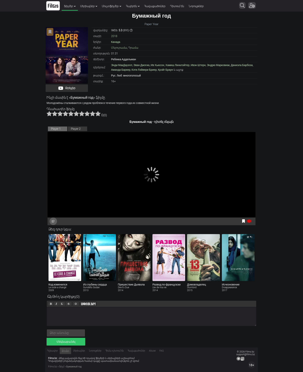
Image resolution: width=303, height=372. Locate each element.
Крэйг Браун (165, 69)
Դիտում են (177, 6)
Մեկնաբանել (66, 341)
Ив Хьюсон (157, 65)
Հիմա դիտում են (114, 350)
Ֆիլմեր (70, 6)
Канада (115, 41)
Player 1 (56, 128)
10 (98, 113)
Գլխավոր (52, 350)
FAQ (161, 350)
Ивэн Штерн (198, 65)
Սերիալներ (88, 6)
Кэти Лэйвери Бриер (144, 69)
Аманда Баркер (120, 69)
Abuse (152, 350)
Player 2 (76, 128)
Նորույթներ (196, 6)
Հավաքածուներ (154, 6)
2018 (114, 36)
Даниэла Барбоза (242, 65)
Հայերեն (133, 6)
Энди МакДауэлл (121, 65)
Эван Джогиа (141, 65)
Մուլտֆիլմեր (111, 6)
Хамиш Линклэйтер (177, 65)
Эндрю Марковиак (218, 65)
